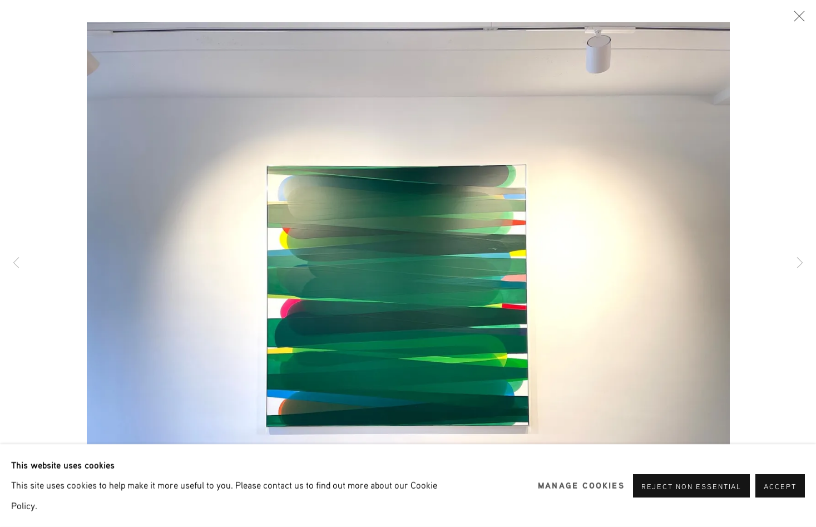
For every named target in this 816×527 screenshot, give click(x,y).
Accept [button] (780, 485)
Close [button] (796, 19)
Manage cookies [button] (581, 485)
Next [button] (800, 263)
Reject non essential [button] (691, 485)
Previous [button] (16, 263)
